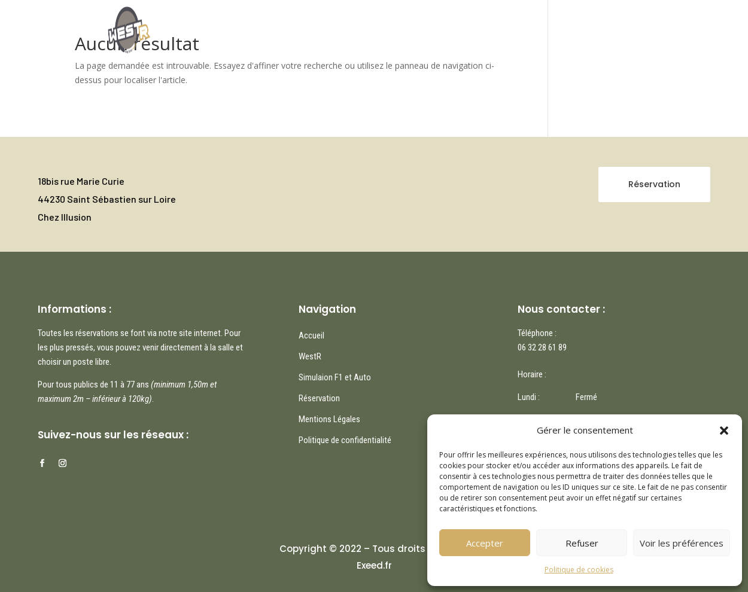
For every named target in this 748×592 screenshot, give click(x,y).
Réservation (458, 27)
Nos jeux (358, 27)
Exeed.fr (374, 565)
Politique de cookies (579, 569)
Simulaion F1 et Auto (335, 377)
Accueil (310, 27)
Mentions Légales (329, 419)
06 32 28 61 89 (542, 347)
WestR (404, 27)
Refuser (581, 543)
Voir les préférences (681, 543)
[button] (724, 431)
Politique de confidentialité (345, 440)
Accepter (484, 543)
